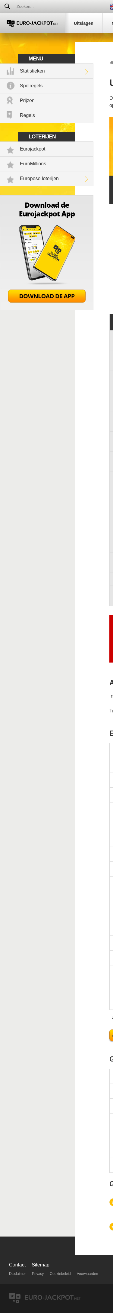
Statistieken (32, 70)
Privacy (38, 1274)
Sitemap (40, 1264)
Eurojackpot (33, 148)
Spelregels (31, 85)
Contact (17, 1264)
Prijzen (27, 100)
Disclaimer (17, 1274)
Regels (27, 115)
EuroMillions (33, 163)
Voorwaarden (87, 1274)
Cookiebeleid (60, 1274)
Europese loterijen (39, 178)
